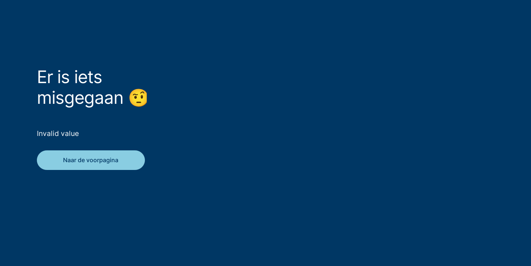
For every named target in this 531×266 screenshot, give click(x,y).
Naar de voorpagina (90, 160)
